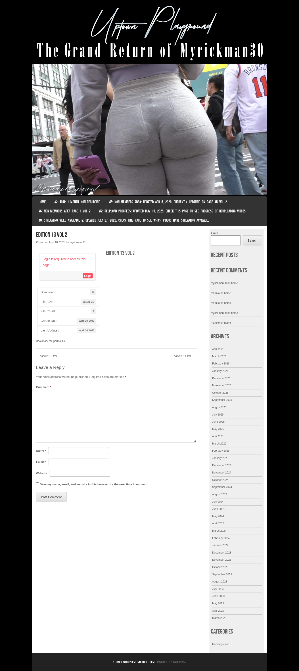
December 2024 (221, 465)
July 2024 (218, 501)
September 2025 (222, 399)
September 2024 (222, 487)
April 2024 (218, 523)
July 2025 (218, 414)
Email (41, 462)
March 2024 (219, 530)
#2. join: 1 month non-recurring (77, 202)
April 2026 (218, 349)
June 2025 (218, 421)
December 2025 (221, 378)
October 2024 (220, 480)
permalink (59, 341)
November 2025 (221, 385)
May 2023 (218, 603)
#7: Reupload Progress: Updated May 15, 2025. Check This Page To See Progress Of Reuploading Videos (172, 211)
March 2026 (219, 356)
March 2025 (219, 443)
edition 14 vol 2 (185, 356)
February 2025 (221, 450)
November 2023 (221, 559)
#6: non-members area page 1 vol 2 (64, 211)
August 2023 (219, 581)
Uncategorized (220, 644)
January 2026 (220, 371)
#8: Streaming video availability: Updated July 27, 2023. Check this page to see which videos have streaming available (124, 220)
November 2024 (221, 472)
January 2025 (220, 458)
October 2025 (220, 392)
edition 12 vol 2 (47, 356)
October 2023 (220, 567)
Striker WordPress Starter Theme (134, 662)
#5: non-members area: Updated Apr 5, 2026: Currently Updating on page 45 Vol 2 (168, 202)
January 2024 (220, 545)
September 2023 (222, 574)
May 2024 (218, 516)
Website (41, 473)
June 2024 (218, 508)
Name (41, 450)
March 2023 (219, 618)
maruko (215, 293)
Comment (43, 387)
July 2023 (218, 589)
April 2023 (218, 610)
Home (42, 202)
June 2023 (218, 596)
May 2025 (218, 429)
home (234, 283)
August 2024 (219, 494)
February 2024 (221, 538)
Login (88, 276)
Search (215, 232)
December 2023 (221, 552)
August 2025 (219, 407)
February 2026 (221, 363)
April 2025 (218, 436)
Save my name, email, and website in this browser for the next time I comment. (94, 484)
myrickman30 (77, 242)
